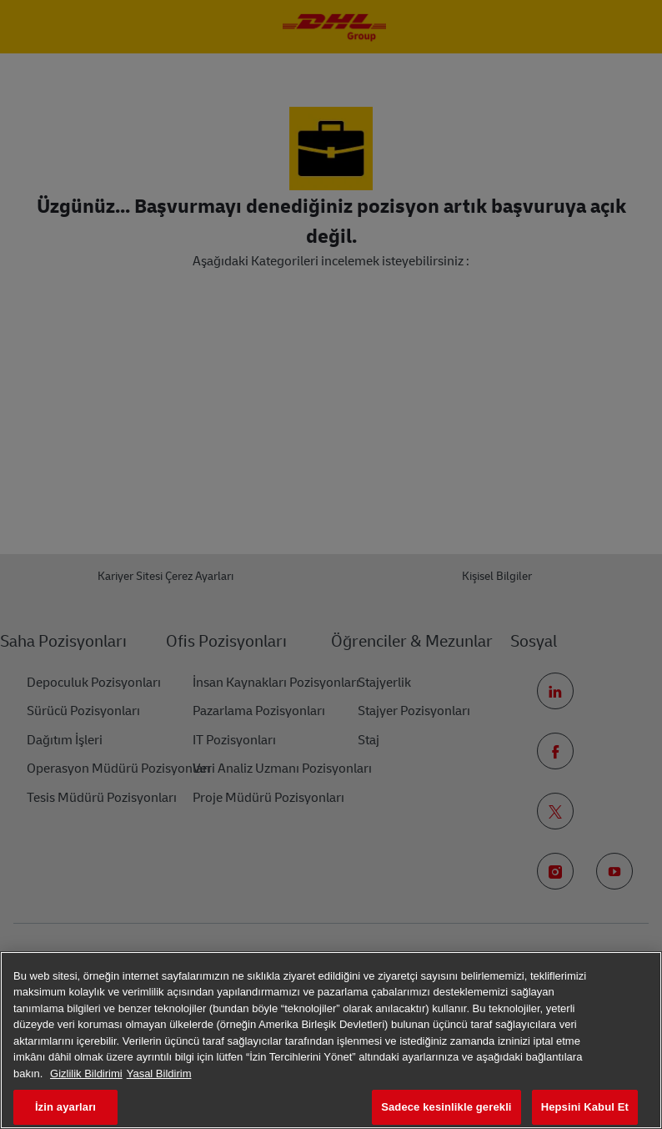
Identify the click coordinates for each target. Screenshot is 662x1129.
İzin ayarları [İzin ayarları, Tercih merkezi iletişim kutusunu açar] (65, 1107)
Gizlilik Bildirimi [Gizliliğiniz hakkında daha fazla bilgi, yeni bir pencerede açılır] (86, 1073)
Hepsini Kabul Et (585, 1107)
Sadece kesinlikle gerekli (446, 1107)
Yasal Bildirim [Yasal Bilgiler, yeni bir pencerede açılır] (159, 1073)
